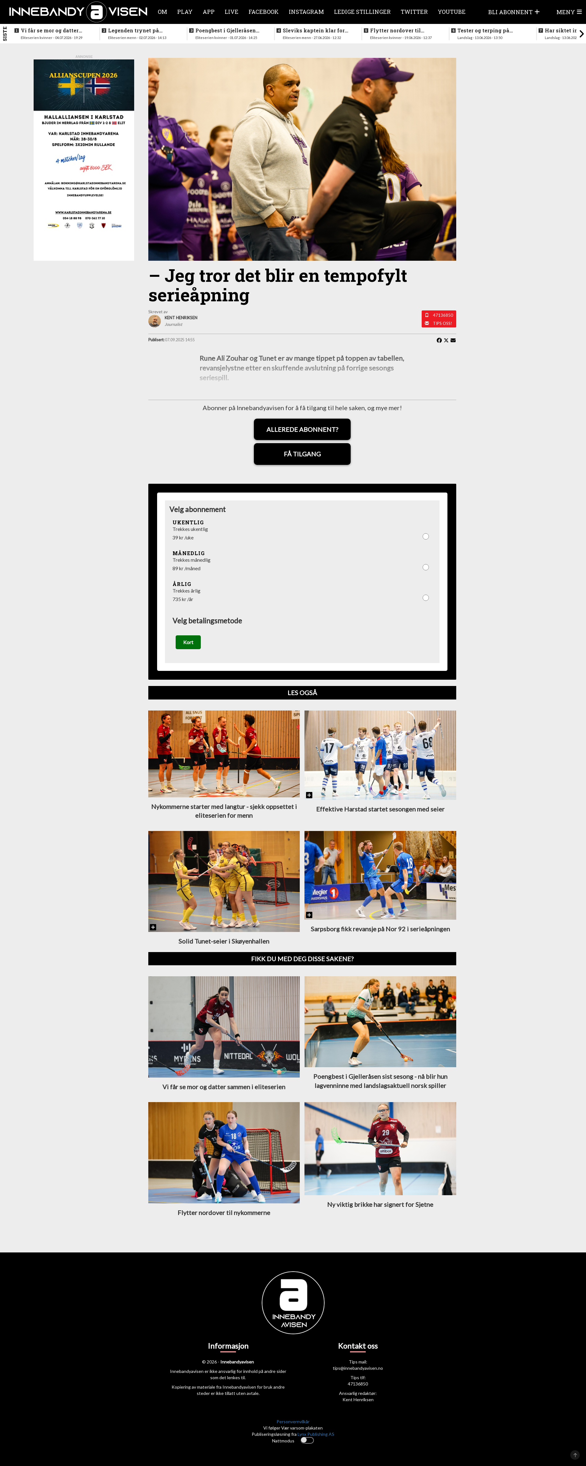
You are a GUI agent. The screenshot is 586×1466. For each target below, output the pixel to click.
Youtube (452, 11)
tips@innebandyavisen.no (358, 1373)
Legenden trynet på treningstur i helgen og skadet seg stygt (137, 30)
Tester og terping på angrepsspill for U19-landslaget (484, 30)
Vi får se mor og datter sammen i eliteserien (50, 30)
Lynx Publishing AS (316, 1439)
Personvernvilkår (293, 1426)
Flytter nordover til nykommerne (395, 30)
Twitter (414, 11)
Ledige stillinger (362, 11)
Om (162, 11)
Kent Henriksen (358, 1404)
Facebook (264, 11)
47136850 (443, 315)
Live (231, 11)
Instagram (306, 11)
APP (209, 11)
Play (185, 11)
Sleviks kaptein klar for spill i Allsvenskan (314, 30)
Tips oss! (442, 323)
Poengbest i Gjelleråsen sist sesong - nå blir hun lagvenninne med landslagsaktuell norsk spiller (226, 30)
